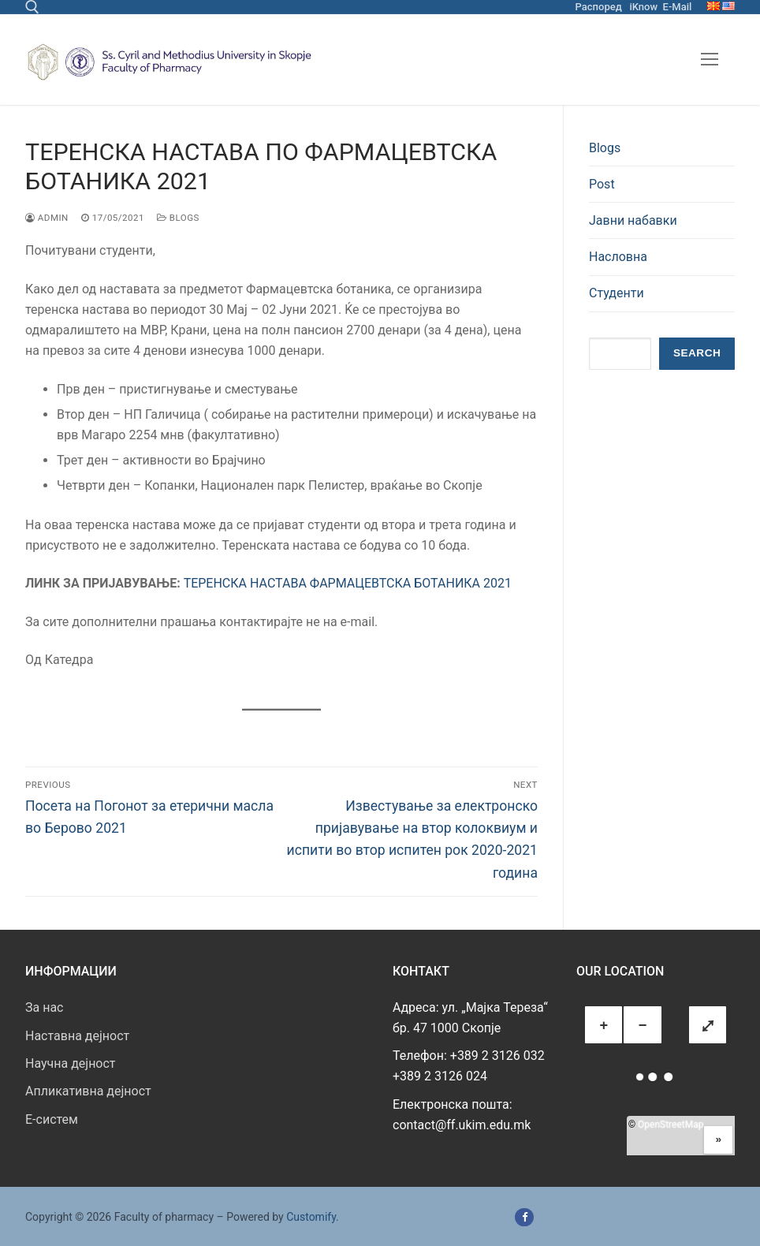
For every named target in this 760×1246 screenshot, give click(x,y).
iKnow (643, 7)
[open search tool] (32, 7)
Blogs (178, 217)
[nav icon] (709, 59)
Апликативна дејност (88, 1091)
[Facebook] (524, 1217)
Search (697, 353)
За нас (44, 1007)
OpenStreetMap (670, 1124)
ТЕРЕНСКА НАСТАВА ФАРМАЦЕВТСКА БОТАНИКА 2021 (348, 583)
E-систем (51, 1119)
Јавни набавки (633, 220)
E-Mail (677, 7)
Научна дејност (70, 1063)
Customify (311, 1217)
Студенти (616, 292)
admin (47, 217)
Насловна (618, 256)
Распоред (599, 7)
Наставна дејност (77, 1035)
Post (602, 184)
